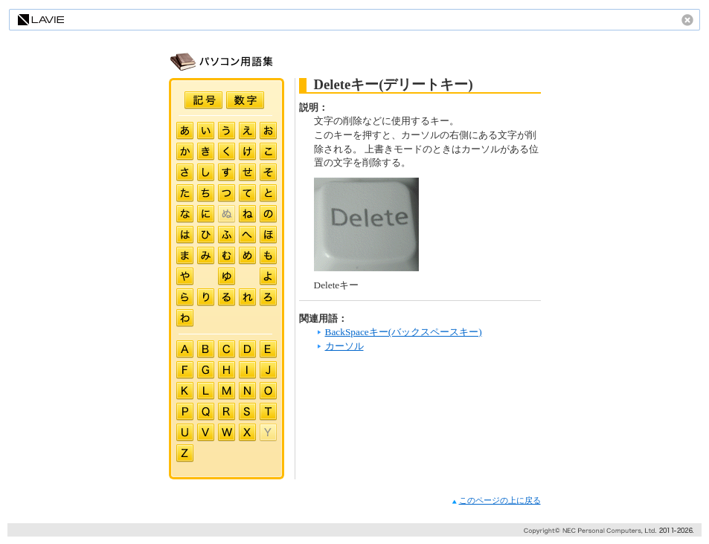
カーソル (344, 346)
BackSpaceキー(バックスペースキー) (403, 331)
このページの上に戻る (496, 500)
